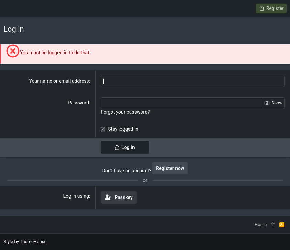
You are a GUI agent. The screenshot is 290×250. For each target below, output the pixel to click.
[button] (10, 8)
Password (78, 102)
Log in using (76, 196)
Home (261, 224)
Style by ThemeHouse (24, 241)
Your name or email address (59, 81)
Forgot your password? (125, 112)
